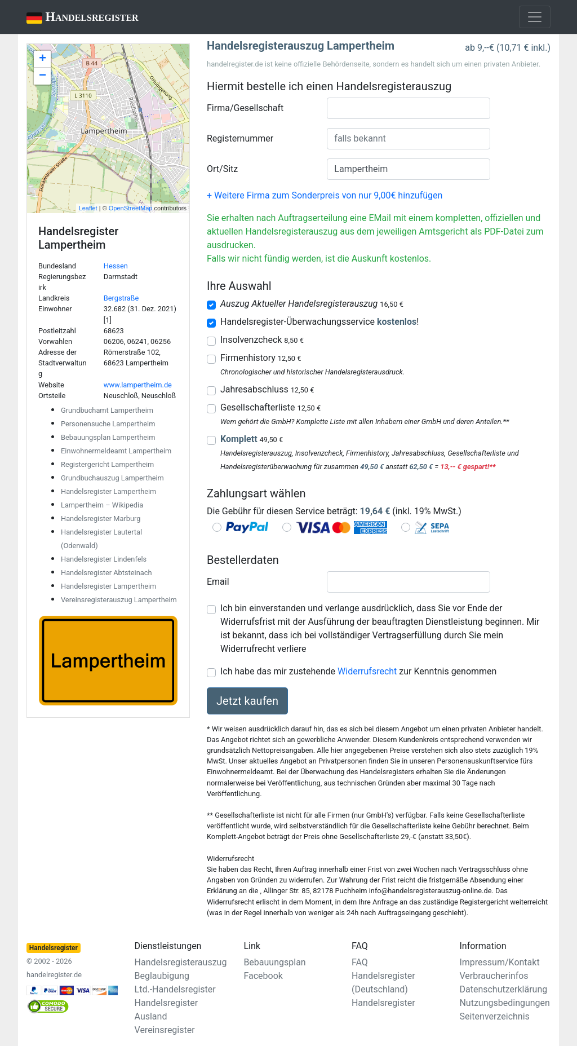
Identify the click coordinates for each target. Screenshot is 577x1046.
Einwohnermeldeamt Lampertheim (116, 451)
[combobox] (408, 108)
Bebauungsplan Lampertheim (108, 437)
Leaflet (88, 208)
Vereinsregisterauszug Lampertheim (119, 599)
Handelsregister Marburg (100, 518)
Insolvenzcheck (262, 339)
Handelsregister (74, 18)
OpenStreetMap (131, 208)
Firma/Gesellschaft (245, 108)
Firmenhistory (260, 357)
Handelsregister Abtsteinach (106, 572)
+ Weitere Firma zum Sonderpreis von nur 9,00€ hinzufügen (324, 195)
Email (218, 581)
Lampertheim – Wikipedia (102, 505)
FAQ (360, 962)
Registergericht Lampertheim (107, 464)
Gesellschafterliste (270, 407)
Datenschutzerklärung (503, 989)
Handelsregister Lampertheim (108, 491)
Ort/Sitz (222, 169)
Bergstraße (121, 298)
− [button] (42, 76)
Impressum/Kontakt (499, 962)
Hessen (116, 266)
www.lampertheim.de (138, 385)
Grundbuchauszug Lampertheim (112, 478)
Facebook (262, 975)
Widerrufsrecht (367, 671)
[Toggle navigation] (535, 17)
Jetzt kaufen (247, 701)
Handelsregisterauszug (181, 962)
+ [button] (42, 59)
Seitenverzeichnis (494, 1016)
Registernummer (240, 138)
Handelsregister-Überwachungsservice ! (319, 321)
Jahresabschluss (267, 389)
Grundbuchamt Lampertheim (107, 410)
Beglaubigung (162, 975)
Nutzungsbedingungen (504, 1003)
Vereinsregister (165, 1030)
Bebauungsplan (274, 962)
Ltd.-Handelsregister (175, 989)
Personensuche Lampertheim (108, 424)
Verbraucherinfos (493, 975)
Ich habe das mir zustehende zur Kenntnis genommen (358, 671)
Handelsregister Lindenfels (104, 559)
